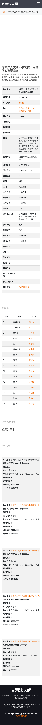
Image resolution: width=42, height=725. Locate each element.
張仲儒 (21, 102)
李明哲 (31, 376)
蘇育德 (31, 403)
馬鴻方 (31, 365)
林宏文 (31, 393)
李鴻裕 (31, 387)
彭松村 (31, 344)
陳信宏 (31, 338)
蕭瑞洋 (31, 360)
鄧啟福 (31, 322)
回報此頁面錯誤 (21, 716)
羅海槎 (31, 398)
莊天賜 (31, 382)
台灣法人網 (10, 4)
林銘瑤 (31, 327)
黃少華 (31, 349)
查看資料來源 (24, 287)
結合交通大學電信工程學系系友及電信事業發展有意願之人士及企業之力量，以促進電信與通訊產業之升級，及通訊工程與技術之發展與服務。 (20, 77)
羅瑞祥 (31, 371)
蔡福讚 (31, 354)
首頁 (3, 12)
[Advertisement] (21, 42)
